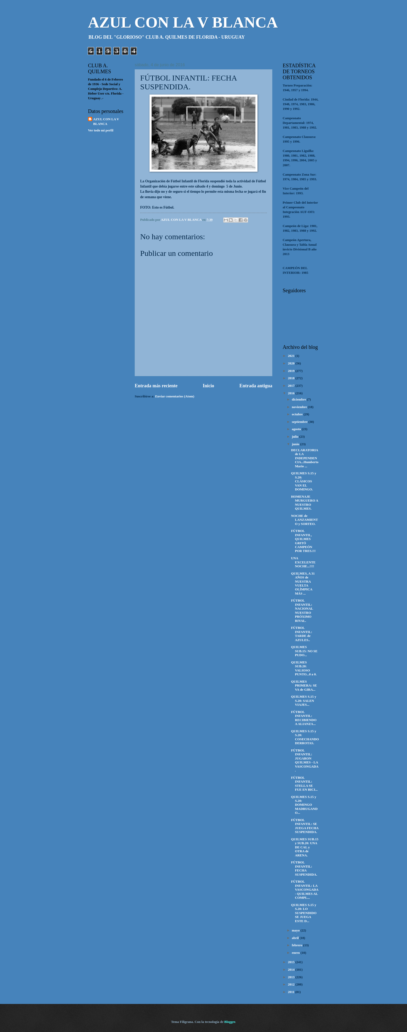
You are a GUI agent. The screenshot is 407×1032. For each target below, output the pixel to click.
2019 (291, 371)
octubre (297, 414)
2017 (291, 386)
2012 (291, 984)
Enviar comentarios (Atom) (174, 396)
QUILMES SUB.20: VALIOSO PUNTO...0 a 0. (303, 668)
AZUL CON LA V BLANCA (183, 22)
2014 (291, 969)
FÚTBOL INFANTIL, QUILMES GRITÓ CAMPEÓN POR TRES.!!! (303, 541)
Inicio (208, 385)
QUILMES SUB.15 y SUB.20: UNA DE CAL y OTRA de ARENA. (304, 847)
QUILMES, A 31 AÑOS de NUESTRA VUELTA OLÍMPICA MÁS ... (303, 583)
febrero (297, 945)
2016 (291, 393)
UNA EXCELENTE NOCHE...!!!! (303, 562)
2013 (291, 977)
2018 (291, 378)
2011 (291, 992)
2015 (291, 962)
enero (296, 953)
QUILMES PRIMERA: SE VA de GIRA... (304, 685)
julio (295, 436)
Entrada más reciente (156, 385)
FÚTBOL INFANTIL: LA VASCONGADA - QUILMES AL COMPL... (304, 890)
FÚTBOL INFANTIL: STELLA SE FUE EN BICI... (304, 783)
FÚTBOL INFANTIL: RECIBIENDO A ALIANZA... (303, 718)
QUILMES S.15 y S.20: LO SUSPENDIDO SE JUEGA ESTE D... (303, 913)
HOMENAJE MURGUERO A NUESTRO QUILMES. (304, 502)
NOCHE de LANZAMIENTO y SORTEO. (304, 520)
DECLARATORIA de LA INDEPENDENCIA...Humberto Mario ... (304, 458)
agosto (297, 429)
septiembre (300, 422)
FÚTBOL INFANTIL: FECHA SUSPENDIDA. (304, 868)
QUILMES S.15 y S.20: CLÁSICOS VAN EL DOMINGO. (303, 481)
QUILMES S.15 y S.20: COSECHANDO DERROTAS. (305, 737)
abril (296, 938)
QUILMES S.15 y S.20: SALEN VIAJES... (303, 701)
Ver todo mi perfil (100, 130)
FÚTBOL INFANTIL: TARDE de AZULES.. (301, 634)
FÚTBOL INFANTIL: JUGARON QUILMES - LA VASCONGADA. (304, 760)
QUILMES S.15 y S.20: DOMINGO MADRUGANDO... (304, 805)
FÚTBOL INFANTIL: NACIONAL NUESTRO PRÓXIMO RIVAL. (302, 610)
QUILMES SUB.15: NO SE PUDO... (304, 651)
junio (296, 444)
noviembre (300, 407)
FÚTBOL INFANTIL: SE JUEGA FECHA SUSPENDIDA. (304, 826)
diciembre (299, 399)
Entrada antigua (255, 385)
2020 (291, 363)
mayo (296, 930)
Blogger (229, 1022)
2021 (291, 356)
